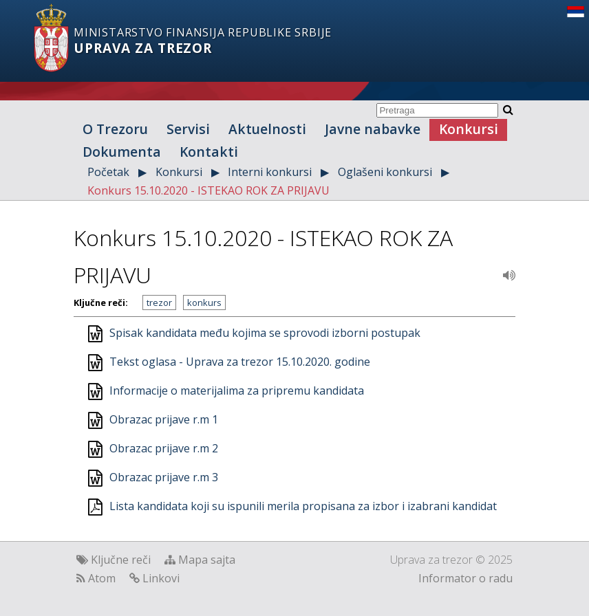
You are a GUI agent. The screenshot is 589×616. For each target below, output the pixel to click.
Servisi (188, 129)
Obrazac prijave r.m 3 (163, 477)
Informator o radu (465, 578)
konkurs (204, 302)
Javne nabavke (372, 129)
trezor (159, 302)
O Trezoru (115, 129)
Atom (102, 578)
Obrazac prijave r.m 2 (163, 448)
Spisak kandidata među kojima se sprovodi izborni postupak (264, 332)
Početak (108, 171)
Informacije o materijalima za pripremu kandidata (236, 390)
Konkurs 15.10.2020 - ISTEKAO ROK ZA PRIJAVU (208, 190)
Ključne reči (121, 559)
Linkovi (161, 578)
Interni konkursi (270, 171)
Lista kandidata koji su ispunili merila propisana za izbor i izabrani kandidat (303, 506)
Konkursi (468, 129)
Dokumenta (122, 151)
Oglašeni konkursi (385, 171)
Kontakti (209, 151)
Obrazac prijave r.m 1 (163, 419)
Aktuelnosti (267, 129)
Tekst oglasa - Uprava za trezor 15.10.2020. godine (239, 361)
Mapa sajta (206, 559)
